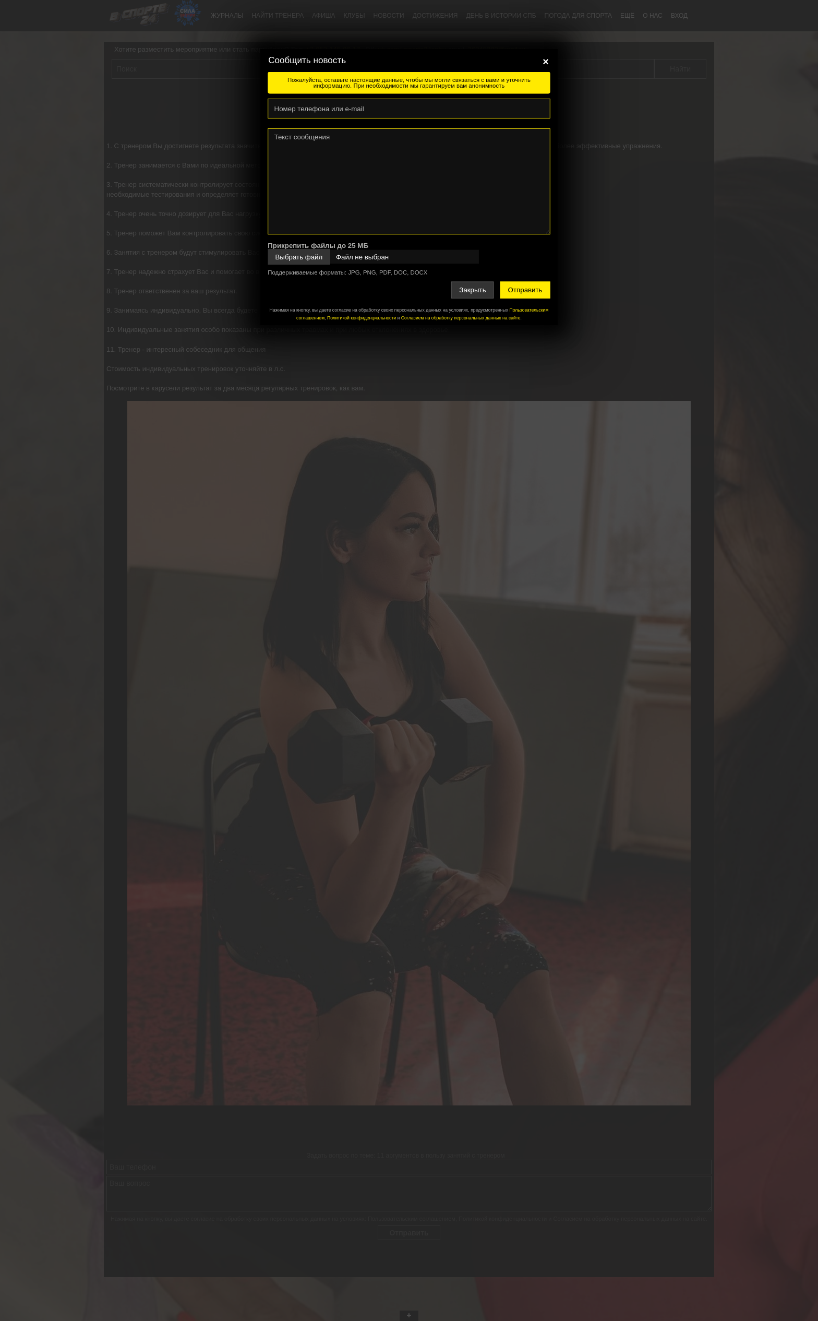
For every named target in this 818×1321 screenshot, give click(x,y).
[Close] (546, 61)
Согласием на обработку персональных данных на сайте (461, 317)
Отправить (525, 290)
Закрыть (472, 290)
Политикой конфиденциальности (361, 317)
